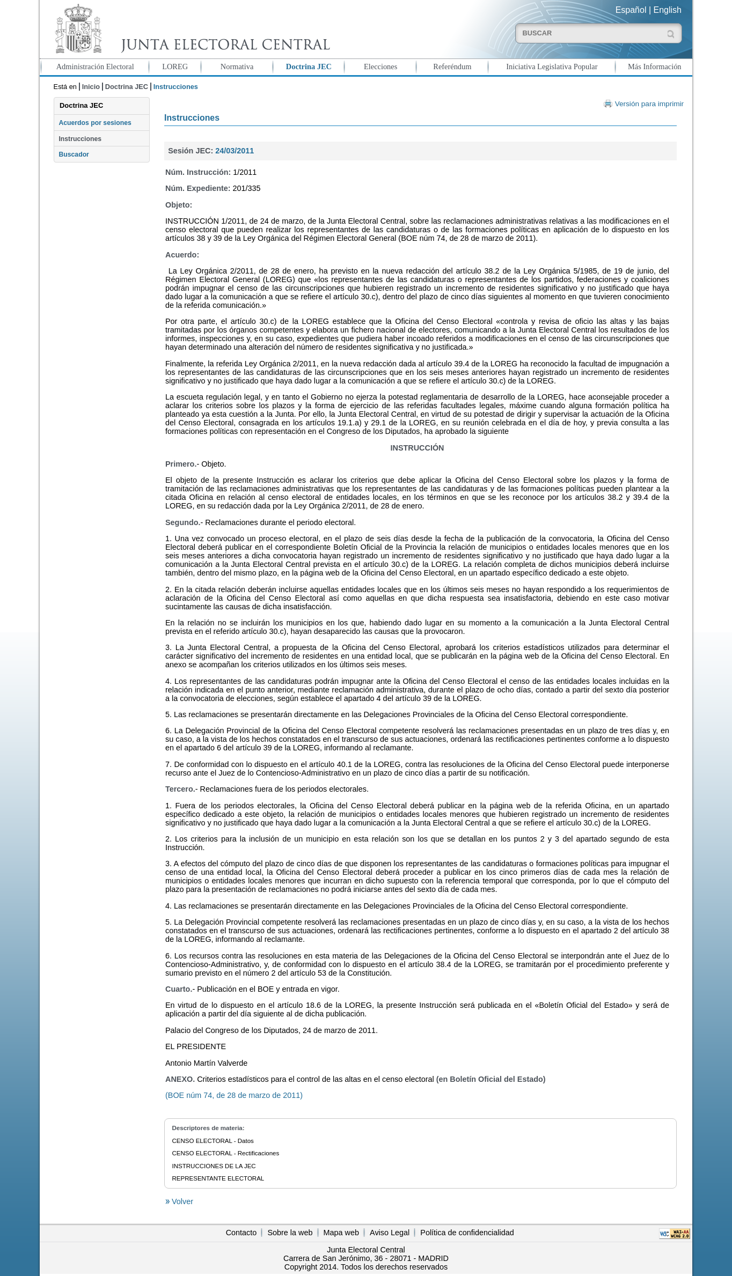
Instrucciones (79, 139)
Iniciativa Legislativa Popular (551, 66)
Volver (181, 1201)
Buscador (73, 154)
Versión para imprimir (649, 104)
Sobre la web (289, 1232)
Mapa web (341, 1232)
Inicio (91, 87)
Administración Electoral (95, 66)
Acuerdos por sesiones (94, 123)
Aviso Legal (389, 1232)
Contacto (241, 1232)
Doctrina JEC (309, 66)
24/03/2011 (234, 150)
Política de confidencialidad (467, 1232)
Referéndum (452, 66)
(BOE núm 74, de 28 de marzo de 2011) (234, 1095)
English (668, 9)
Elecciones (380, 66)
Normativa (237, 66)
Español (631, 9)
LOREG (175, 66)
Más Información (655, 66)
